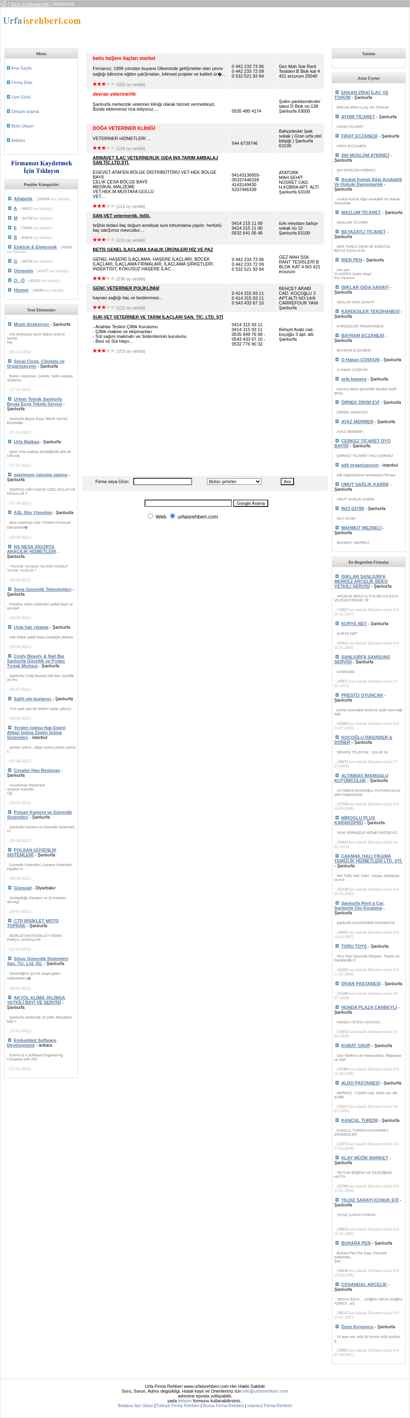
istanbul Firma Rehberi (269, 1405)
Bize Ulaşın (22, 125)
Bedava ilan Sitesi (135, 1405)
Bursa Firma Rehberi (223, 1405)
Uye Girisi (21, 97)
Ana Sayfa (21, 68)
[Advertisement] (234, 25)
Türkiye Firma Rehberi (177, 1405)
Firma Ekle (22, 82)
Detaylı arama (25, 111)
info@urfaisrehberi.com (265, 1391)
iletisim (18, 140)
